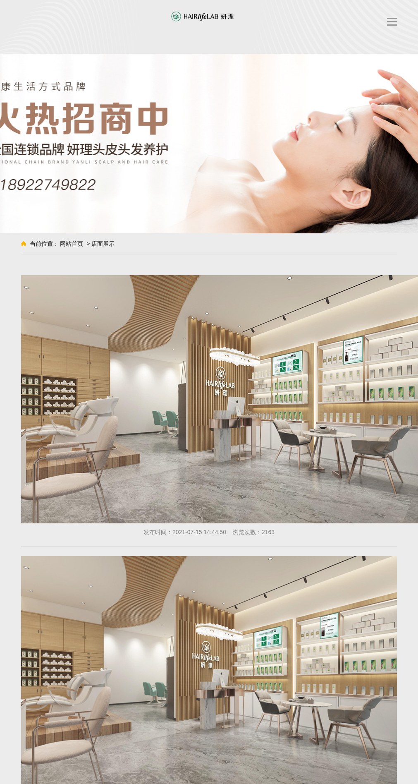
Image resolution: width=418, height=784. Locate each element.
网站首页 (71, 243)
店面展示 (103, 243)
